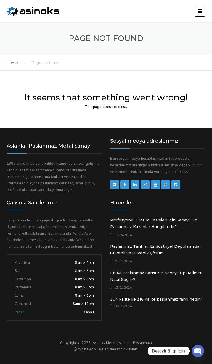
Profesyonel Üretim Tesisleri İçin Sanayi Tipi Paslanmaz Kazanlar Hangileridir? (154, 223)
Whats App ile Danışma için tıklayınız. (108, 349)
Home (12, 62)
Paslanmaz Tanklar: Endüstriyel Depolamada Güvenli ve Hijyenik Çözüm (154, 249)
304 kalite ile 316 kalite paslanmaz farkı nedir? (156, 299)
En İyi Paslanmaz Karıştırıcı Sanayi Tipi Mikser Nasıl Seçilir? (156, 276)
